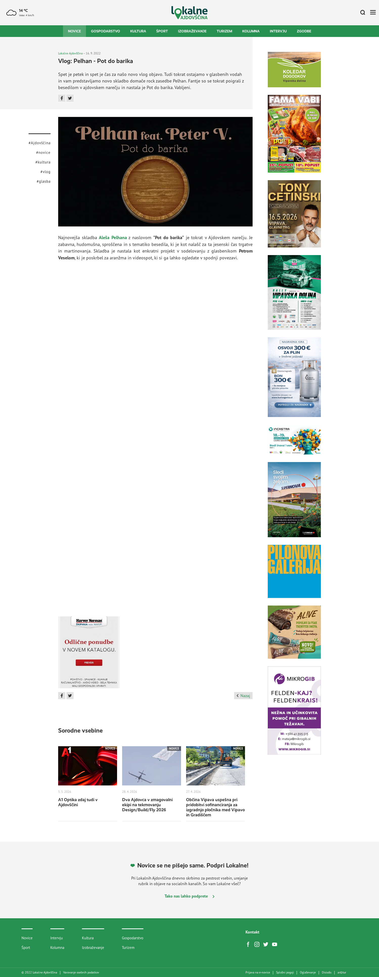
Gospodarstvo (105, 31)
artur (342, 972)
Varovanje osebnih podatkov (81, 972)
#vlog (45, 171)
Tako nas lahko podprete (189, 896)
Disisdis (326, 972)
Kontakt (252, 931)
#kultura (43, 162)
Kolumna (251, 31)
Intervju (278, 31)
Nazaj (243, 695)
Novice (74, 31)
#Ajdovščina (40, 142)
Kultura (138, 31)
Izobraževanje (192, 31)
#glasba (44, 181)
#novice (43, 152)
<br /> (155, 323)
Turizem (224, 31)
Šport (162, 31)
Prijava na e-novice (258, 972)
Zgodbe (304, 31)
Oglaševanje (308, 972)
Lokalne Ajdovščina (70, 53)
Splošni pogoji (285, 972)
